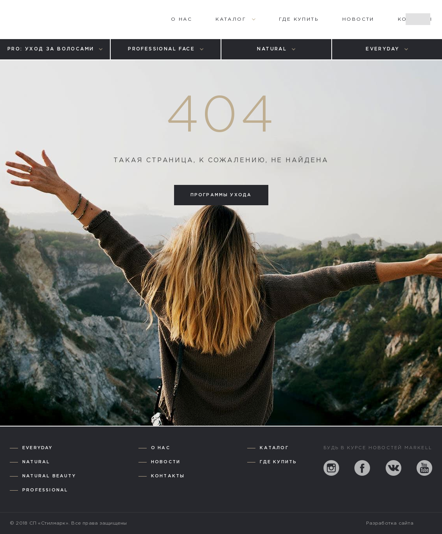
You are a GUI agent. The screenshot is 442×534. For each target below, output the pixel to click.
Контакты (168, 476)
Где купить (278, 462)
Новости (165, 462)
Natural (36, 462)
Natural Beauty (49, 476)
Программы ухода (221, 195)
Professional (45, 490)
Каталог (274, 448)
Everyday (37, 448)
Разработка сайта (389, 523)
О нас (160, 448)
